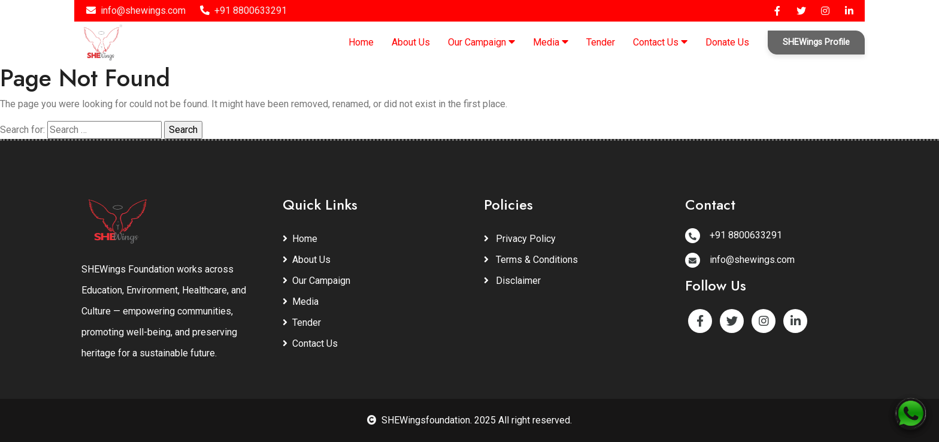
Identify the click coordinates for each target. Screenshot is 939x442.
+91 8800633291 (243, 10)
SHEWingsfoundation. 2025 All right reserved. (469, 420)
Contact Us (660, 42)
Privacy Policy (520, 238)
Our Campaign (481, 42)
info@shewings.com (136, 10)
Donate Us (727, 42)
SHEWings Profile (816, 42)
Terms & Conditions (531, 259)
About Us (411, 42)
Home (361, 42)
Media (550, 42)
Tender (600, 42)
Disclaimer (512, 280)
